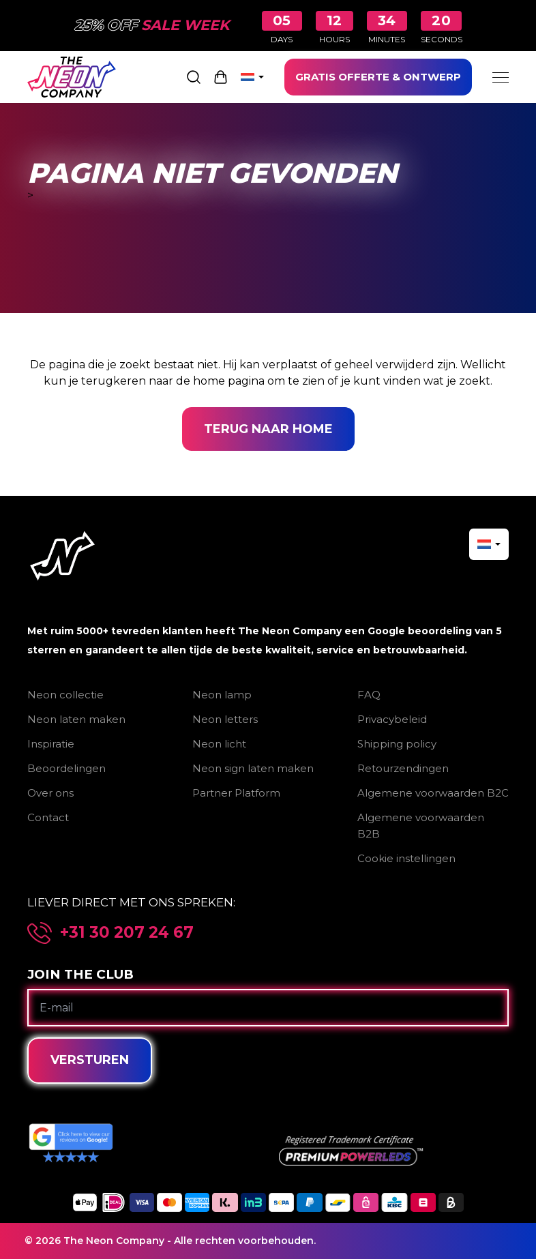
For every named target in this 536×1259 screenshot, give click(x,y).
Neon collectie (65, 694)
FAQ (369, 694)
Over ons (50, 792)
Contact (48, 817)
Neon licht (219, 743)
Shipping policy (396, 743)
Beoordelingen (66, 768)
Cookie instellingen (406, 858)
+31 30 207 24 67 (127, 932)
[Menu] (500, 77)
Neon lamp (222, 694)
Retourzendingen (403, 768)
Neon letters (225, 719)
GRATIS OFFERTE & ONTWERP (378, 76)
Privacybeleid (392, 719)
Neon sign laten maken (253, 768)
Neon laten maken (76, 719)
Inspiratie (50, 743)
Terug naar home (268, 428)
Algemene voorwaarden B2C (433, 792)
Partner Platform (236, 792)
